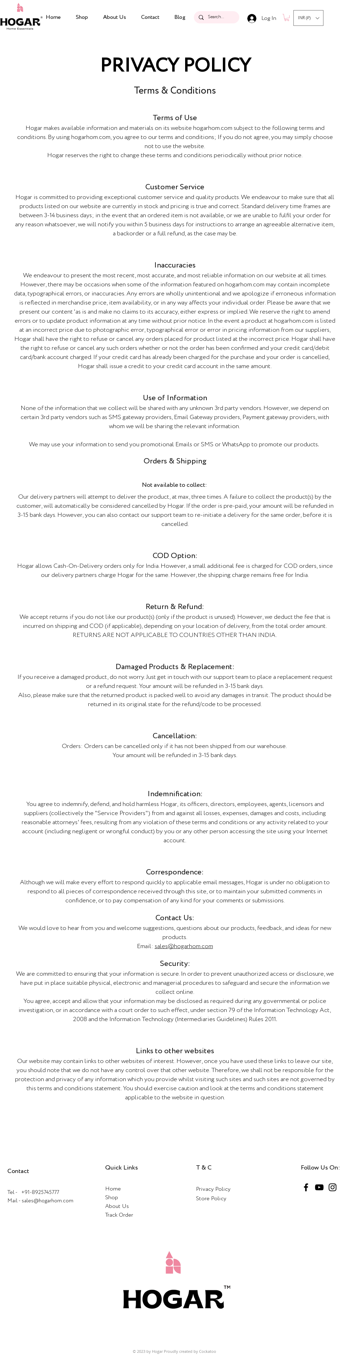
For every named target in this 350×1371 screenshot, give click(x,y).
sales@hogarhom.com (184, 946)
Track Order (119, 1215)
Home (113, 1189)
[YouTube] (319, 1187)
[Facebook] (306, 1187)
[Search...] (216, 17)
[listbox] (308, 18)
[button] (287, 17)
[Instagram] (332, 1187)
